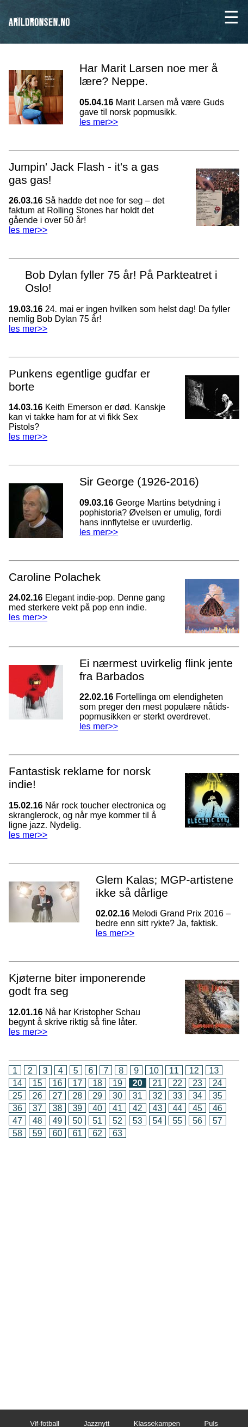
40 (97, 1108)
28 (77, 1095)
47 (17, 1120)
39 (77, 1108)
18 (97, 1083)
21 (158, 1083)
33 (177, 1095)
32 (158, 1095)
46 (217, 1108)
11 (174, 1070)
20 (137, 1083)
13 (214, 1070)
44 (177, 1108)
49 (58, 1120)
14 (17, 1083)
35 (217, 1095)
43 (158, 1108)
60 (58, 1133)
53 (137, 1120)
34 (197, 1095)
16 (58, 1083)
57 (217, 1120)
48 (37, 1120)
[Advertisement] (124, 1266)
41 (117, 1108)
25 (17, 1095)
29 (97, 1095)
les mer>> (98, 122)
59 (37, 1133)
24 (217, 1083)
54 (158, 1120)
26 (37, 1095)
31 (137, 1095)
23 (197, 1083)
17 (77, 1083)
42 (137, 1108)
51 (97, 1120)
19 (117, 1083)
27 (58, 1095)
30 (117, 1095)
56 (197, 1120)
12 (194, 1070)
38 (58, 1108)
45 (197, 1108)
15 (37, 1083)
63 (117, 1133)
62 (97, 1133)
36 (17, 1108)
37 (37, 1108)
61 (77, 1133)
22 (177, 1083)
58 (17, 1133)
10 (154, 1070)
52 (117, 1120)
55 (177, 1120)
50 (77, 1120)
